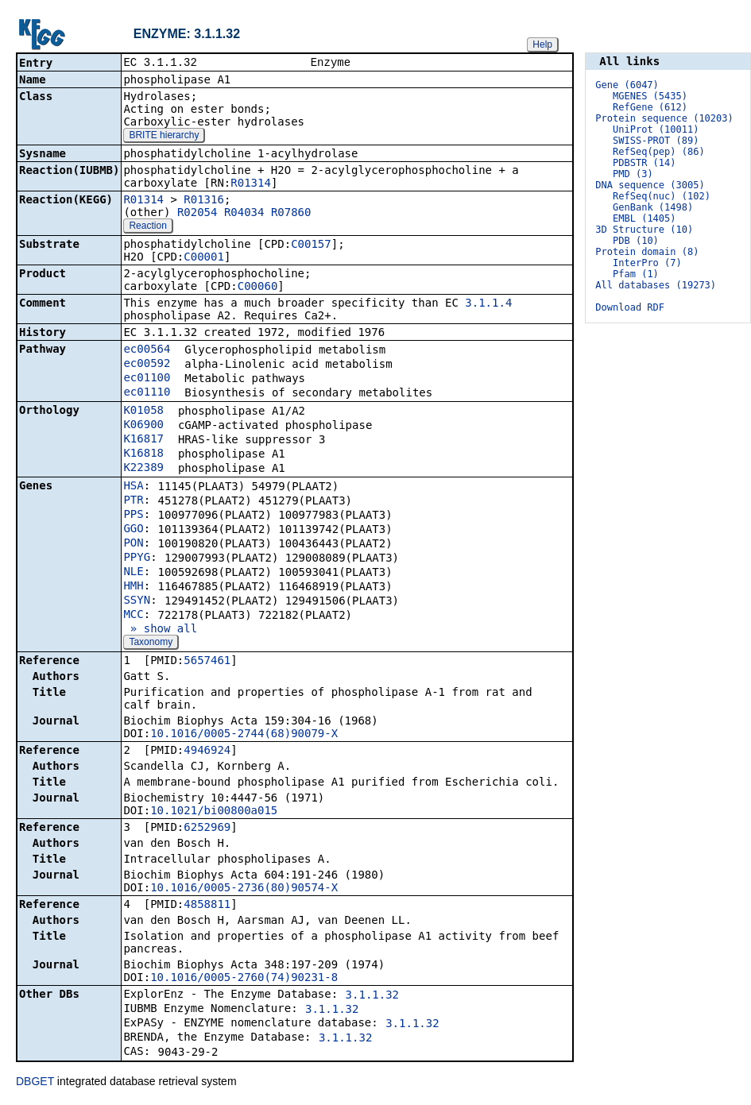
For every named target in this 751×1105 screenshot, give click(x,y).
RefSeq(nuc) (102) (661, 196)
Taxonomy (150, 643)
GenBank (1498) (653, 207)
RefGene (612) (650, 107)
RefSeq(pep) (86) (659, 151)
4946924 (207, 751)
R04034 (244, 213)
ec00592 (146, 364)
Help (542, 44)
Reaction (147, 227)
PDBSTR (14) (644, 162)
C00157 (311, 245)
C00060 (258, 287)
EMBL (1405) (644, 218)
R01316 (204, 201)
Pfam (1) (636, 274)
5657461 (207, 661)
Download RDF (629, 307)
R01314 (250, 184)
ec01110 (146, 393)
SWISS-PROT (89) (656, 140)
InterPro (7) (647, 263)
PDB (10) (636, 240)
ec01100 (146, 379)
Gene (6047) (626, 85)
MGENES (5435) (650, 96)
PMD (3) (633, 174)
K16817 (143, 440)
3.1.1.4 (488, 304)
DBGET (35, 1082)
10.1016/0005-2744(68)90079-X (244, 734)
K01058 (143, 411)
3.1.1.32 (372, 996)
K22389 (143, 468)
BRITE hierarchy (164, 136)
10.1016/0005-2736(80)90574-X (244, 889)
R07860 (291, 213)
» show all (160, 630)
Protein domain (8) (647, 251)
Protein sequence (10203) (664, 118)
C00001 (204, 258)
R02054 (197, 213)
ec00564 (146, 350)
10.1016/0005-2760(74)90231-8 (244, 978)
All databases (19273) (655, 285)
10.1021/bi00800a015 (213, 812)
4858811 (207, 905)
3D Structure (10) (644, 229)
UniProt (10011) (656, 129)
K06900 (143, 425)
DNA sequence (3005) (649, 185)
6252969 (207, 828)
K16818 (143, 454)
